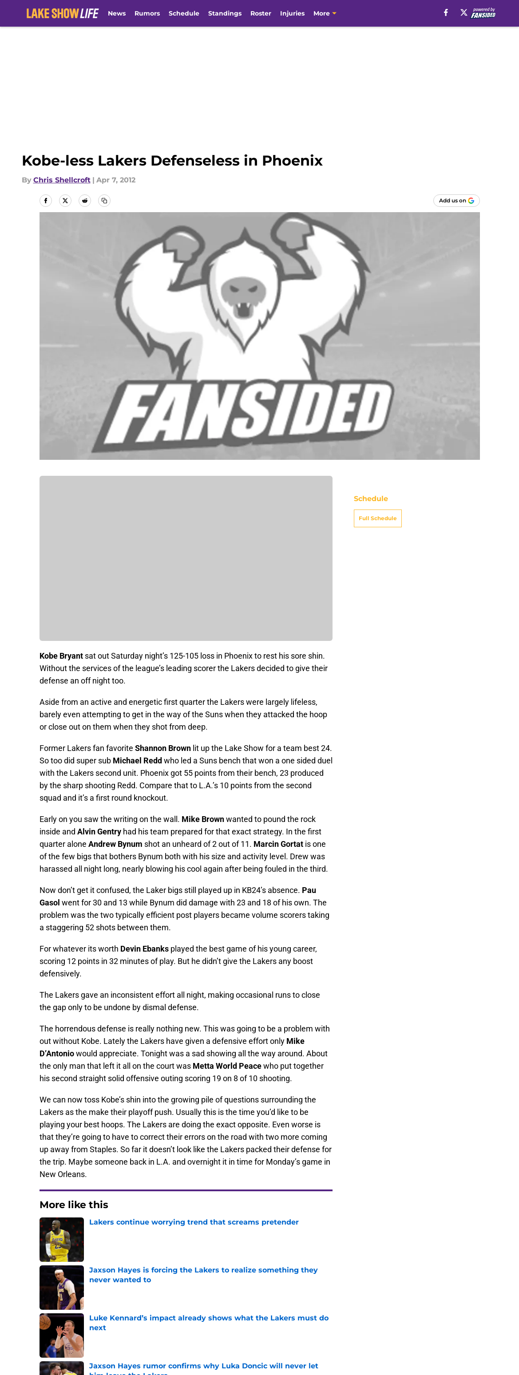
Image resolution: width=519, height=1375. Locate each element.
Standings (225, 13)
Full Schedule (378, 518)
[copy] (104, 200)
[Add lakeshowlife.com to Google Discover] (456, 200)
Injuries (292, 13)
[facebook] (446, 12)
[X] (463, 12)
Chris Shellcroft (62, 180)
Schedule (184, 13)
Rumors (147, 13)
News (117, 13)
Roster (260, 13)
